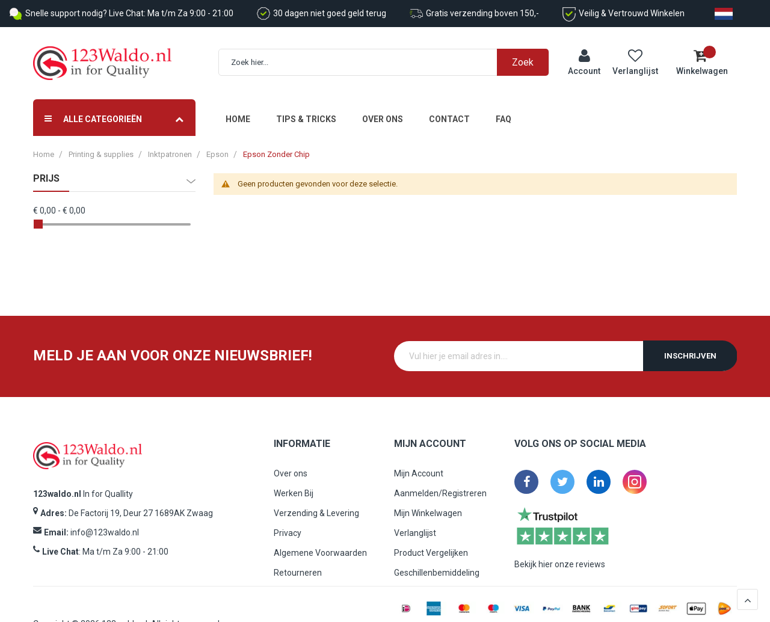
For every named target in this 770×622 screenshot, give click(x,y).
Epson (217, 154)
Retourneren (298, 572)
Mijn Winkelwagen (428, 513)
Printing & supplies (101, 154)
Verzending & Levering (316, 513)
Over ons (382, 119)
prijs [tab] (46, 178)
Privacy (287, 533)
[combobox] (390, 62)
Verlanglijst (415, 533)
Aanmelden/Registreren (440, 493)
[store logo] (102, 63)
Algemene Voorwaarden (320, 553)
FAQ (503, 119)
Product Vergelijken (431, 553)
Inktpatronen (170, 154)
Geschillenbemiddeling (436, 572)
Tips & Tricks (306, 119)
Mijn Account (418, 473)
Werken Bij (293, 493)
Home (238, 119)
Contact (449, 119)
